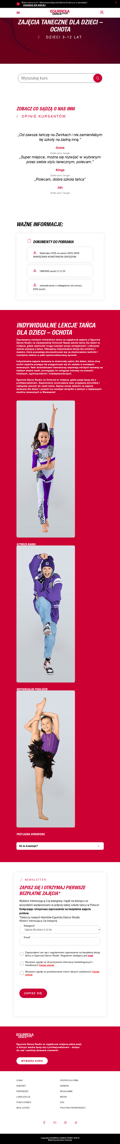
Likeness (68, 1140)
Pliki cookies (23, 1102)
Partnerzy (22, 1091)
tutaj (90, 955)
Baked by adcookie (56, 1140)
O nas (19, 1080)
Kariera (64, 1086)
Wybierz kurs (32, 1060)
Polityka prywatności (72, 1108)
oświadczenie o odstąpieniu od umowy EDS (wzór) (57, 286)
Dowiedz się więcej (34, 5)
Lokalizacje (23, 1097)
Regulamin (66, 1091)
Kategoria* (29, 925)
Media (63, 1097)
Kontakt (21, 1086)
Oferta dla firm (69, 1080)
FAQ (62, 1102)
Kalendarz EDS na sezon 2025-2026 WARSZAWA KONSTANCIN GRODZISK (56, 254)
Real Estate (23, 1108)
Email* (27, 937)
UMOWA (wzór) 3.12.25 (49, 270)
